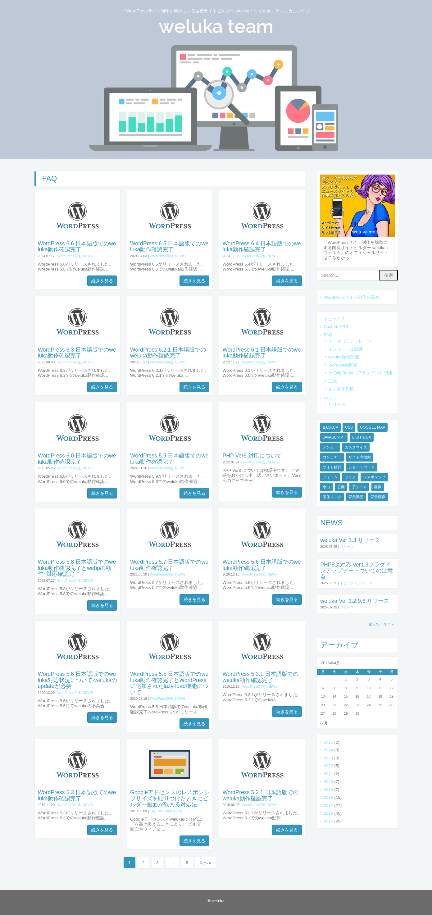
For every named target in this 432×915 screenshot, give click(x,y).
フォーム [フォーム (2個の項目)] (330, 477)
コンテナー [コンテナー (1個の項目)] (332, 457)
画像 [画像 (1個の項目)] (377, 487)
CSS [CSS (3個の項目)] (349, 427)
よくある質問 (341, 388)
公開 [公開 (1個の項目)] (341, 487)
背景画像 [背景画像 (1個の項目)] (378, 497)
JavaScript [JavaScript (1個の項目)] (334, 437)
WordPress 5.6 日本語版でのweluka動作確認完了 (261, 565)
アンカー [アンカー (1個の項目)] (330, 447)
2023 (328, 758)
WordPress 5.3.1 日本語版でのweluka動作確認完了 (260, 677)
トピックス (334, 318)
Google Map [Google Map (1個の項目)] (372, 427)
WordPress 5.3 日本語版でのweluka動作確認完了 (77, 795)
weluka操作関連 (170, 811)
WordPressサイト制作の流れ (352, 297)
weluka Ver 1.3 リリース (350, 540)
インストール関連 (345, 349)
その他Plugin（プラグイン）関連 (360, 373)
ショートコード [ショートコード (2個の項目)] (361, 467)
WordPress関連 (69, 256)
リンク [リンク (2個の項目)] (350, 477)
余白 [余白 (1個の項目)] (326, 487)
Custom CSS (336, 326)
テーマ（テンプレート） (352, 341)
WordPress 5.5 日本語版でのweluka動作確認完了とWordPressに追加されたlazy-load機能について (169, 683)
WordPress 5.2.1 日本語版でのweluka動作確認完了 (260, 795)
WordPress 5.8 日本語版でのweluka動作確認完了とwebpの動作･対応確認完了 (77, 568)
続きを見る (102, 280)
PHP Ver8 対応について (251, 456)
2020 (328, 781)
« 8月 (324, 723)
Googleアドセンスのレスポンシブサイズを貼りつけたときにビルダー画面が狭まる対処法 (169, 798)
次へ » (205, 862)
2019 (328, 789)
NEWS (88, 256)
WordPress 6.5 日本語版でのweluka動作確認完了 (169, 246)
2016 (328, 813)
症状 (332, 381)
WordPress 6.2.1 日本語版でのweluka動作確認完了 (168, 353)
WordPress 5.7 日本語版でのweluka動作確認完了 (169, 565)
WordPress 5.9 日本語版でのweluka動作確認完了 (169, 459)
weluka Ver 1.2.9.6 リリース (354, 601)
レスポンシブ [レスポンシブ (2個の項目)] (374, 477)
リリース (337, 404)
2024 (328, 750)
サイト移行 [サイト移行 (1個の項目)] (332, 467)
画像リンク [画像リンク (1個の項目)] (332, 497)
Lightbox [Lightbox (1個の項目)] (361, 437)
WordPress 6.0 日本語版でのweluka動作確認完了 (77, 459)
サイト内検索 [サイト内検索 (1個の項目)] (359, 457)
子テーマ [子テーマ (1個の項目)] (359, 487)
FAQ (153, 811)
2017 (328, 805)
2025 (328, 742)
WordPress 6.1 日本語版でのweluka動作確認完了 (261, 353)
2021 (328, 774)
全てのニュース (381, 624)
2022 (328, 765)
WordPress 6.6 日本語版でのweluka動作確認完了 (77, 246)
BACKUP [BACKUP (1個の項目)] (330, 427)
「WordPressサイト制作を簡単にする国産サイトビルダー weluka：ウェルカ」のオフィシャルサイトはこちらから (356, 250)
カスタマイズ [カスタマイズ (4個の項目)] (356, 447)
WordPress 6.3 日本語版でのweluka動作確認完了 (77, 353)
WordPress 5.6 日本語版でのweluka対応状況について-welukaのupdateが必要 (77, 680)
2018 (328, 797)
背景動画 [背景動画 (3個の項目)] (355, 497)
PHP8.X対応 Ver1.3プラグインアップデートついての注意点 (356, 571)
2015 (328, 821)
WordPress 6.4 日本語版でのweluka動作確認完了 (261, 246)
